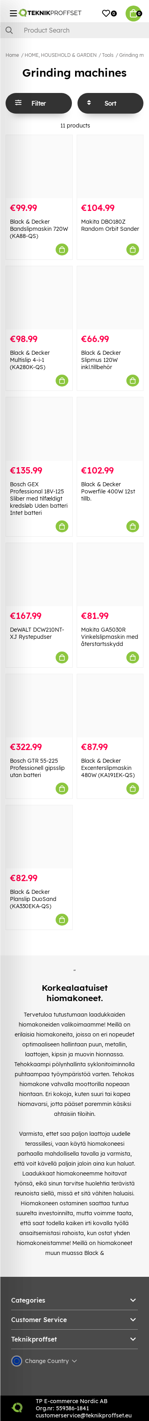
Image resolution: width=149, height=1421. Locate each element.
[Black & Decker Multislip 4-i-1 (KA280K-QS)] (39, 297)
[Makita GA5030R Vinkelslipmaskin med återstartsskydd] (110, 574)
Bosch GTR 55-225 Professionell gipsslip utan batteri (37, 768)
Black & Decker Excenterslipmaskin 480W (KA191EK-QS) (108, 768)
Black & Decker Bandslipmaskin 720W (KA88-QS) (39, 229)
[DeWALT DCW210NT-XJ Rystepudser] (39, 574)
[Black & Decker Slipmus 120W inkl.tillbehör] (110, 297)
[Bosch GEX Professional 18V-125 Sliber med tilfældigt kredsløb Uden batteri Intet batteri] (39, 428)
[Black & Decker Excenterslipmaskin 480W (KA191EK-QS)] (110, 705)
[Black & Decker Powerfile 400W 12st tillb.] (110, 428)
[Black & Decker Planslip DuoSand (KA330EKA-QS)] (39, 836)
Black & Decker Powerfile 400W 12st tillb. (108, 491)
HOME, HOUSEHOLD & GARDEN (61, 55)
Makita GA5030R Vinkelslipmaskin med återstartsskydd (109, 637)
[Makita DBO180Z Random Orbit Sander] (110, 166)
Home (12, 55)
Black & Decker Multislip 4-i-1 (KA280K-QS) (30, 360)
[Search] (74, 30)
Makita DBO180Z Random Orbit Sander (110, 225)
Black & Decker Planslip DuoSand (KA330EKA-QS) (33, 899)
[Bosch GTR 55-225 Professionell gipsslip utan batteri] (39, 705)
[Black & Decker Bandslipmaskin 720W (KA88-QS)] (39, 166)
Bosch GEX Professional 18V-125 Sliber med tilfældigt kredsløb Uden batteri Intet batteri (39, 498)
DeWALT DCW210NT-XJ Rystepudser (37, 633)
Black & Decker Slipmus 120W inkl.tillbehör (101, 360)
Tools (108, 55)
